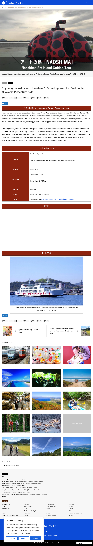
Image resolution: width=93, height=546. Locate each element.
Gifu (23, 483)
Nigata (40, 483)
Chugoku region (6, 490)
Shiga (11, 487)
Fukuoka (13, 494)
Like (4, 103)
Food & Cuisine (50, 504)
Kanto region (5, 481)
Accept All (35, 538)
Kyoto (16, 487)
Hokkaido (4, 476)
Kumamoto (38, 494)
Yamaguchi (36, 490)
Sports (25, 508)
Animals (48, 513)
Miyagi (24, 479)
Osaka (24, 487)
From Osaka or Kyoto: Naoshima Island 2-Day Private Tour (58, 199)
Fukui (23, 485)
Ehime (24, 492)
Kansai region (5, 487)
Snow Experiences (50, 506)
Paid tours (5, 83)
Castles (70, 515)
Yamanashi (13, 483)
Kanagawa (40, 481)
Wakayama (29, 487)
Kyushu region (5, 494)
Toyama (13, 485)
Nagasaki (22, 494)
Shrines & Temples (51, 515)
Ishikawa (19, 485)
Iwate (17, 479)
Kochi (28, 492)
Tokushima (13, 492)
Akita (21, 479)
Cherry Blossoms (6, 508)
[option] (46, 43)
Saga (17, 494)
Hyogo (35, 487)
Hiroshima (20, 490)
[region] (24, 529)
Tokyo (35, 481)
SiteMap (50, 535)
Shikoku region (6, 492)
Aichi (32, 483)
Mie (36, 483)
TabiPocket (40, 543)
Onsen (3, 513)
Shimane (30, 490)
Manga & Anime (28, 506)
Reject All (23, 538)
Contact (55, 535)
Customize (12, 538)
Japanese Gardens (51, 511)
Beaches (71, 506)
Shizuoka (28, 483)
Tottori (25, 490)
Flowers (48, 508)
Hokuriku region (6, 485)
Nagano (19, 483)
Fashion (71, 508)
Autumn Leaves (5, 511)
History (70, 511)
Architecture (27, 513)
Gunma (21, 481)
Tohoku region (5, 479)
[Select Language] (84, 543)
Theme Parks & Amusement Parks (10, 515)
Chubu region (5, 483)
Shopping (4, 506)
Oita (27, 494)
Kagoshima (44, 494)
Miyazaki (32, 494)
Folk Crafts (26, 504)
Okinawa (4, 496)
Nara (20, 487)
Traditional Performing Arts (30, 511)
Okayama (14, 490)
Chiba (25, 481)
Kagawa (10, 83)
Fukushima (30, 479)
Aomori (12, 479)
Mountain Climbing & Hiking (75, 513)
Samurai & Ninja (6, 504)
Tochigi (16, 481)
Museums (71, 504)
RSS (46, 531)
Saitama (31, 481)
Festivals (26, 515)
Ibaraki (11, 481)
